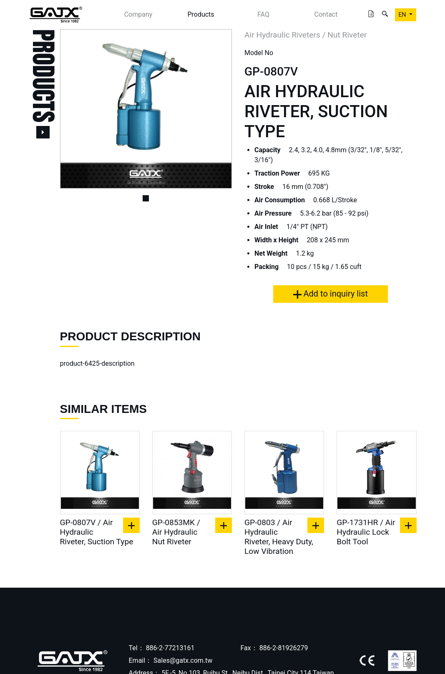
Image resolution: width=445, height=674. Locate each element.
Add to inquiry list (330, 294)
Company (138, 14)
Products (200, 14)
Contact (326, 14)
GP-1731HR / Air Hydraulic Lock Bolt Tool (366, 532)
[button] (73, 109)
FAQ (263, 14)
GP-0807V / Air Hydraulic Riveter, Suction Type (96, 532)
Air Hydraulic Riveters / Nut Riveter (305, 35)
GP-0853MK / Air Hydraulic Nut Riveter (176, 532)
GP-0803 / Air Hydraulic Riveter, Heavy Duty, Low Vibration (278, 537)
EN (403, 14)
